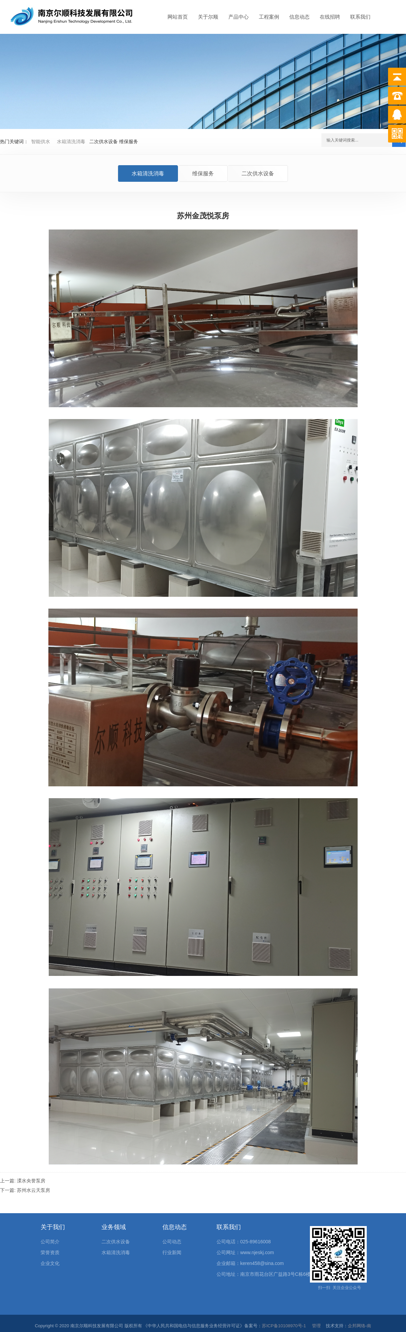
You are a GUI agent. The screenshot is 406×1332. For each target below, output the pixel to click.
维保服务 (203, 173)
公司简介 (50, 1241)
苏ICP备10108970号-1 (284, 1325)
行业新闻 (171, 1252)
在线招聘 (330, 17)
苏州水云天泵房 (33, 1190)
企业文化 (50, 1263)
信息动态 (299, 17)
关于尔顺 (208, 17)
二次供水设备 (258, 173)
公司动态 (171, 1241)
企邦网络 (356, 1325)
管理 (316, 1325)
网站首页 (177, 17)
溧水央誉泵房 (31, 1180)
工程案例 (269, 17)
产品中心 (238, 17)
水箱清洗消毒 (71, 141)
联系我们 (360, 17)
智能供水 (40, 141)
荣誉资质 (50, 1252)
